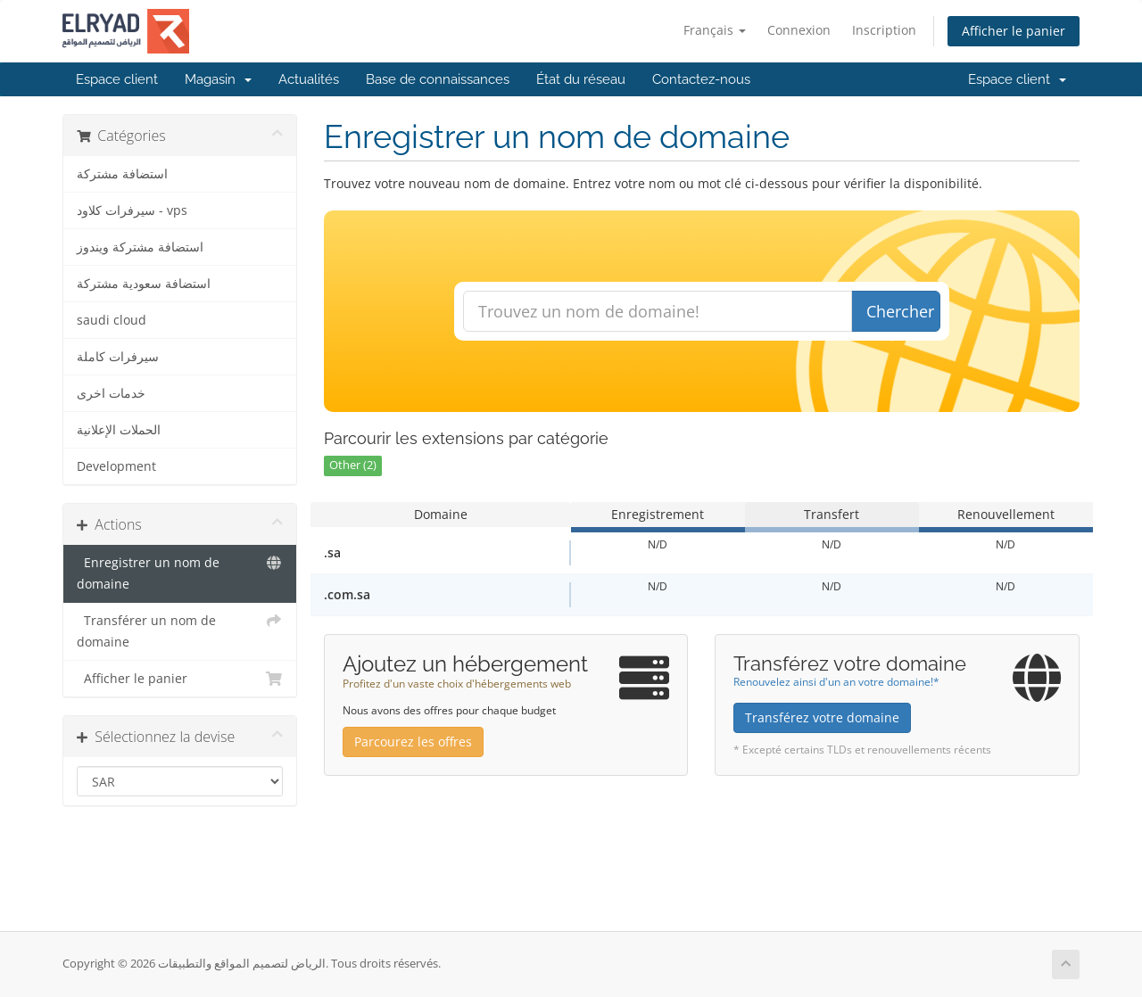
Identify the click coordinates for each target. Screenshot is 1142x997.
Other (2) (353, 465)
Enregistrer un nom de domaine (180, 572)
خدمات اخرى (111, 393)
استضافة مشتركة (122, 174)
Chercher (900, 311)
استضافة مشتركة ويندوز (140, 247)
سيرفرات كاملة (118, 357)
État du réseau (580, 79)
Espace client (117, 79)
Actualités (308, 79)
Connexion (799, 29)
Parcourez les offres (413, 741)
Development (116, 466)
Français (714, 29)
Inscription (884, 29)
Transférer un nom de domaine (180, 630)
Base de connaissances (437, 79)
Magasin (218, 79)
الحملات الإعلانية (119, 430)
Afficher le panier (1013, 30)
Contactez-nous (701, 79)
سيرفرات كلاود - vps (132, 210)
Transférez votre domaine (822, 717)
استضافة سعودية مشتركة (144, 284)
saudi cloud (111, 320)
